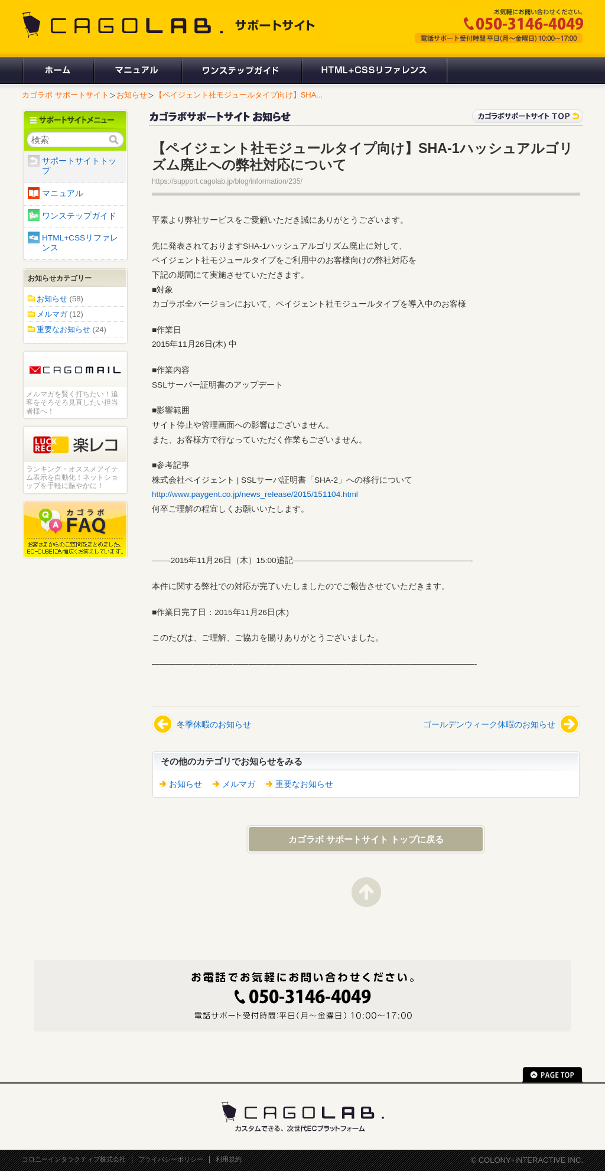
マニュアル (137, 70)
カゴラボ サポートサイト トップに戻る (366, 839)
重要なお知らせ (304, 784)
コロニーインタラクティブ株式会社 (74, 1159)
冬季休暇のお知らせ (214, 724)
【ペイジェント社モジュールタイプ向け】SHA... (239, 94)
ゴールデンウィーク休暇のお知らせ (489, 724)
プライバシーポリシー (170, 1159)
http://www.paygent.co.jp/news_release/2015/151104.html (255, 494)
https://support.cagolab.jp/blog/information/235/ (227, 181)
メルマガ (238, 784)
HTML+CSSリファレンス (374, 70)
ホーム (57, 70)
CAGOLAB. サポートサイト (169, 25)
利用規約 (229, 1159)
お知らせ (131, 94)
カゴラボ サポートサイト (65, 94)
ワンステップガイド (241, 70)
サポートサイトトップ (79, 166)
